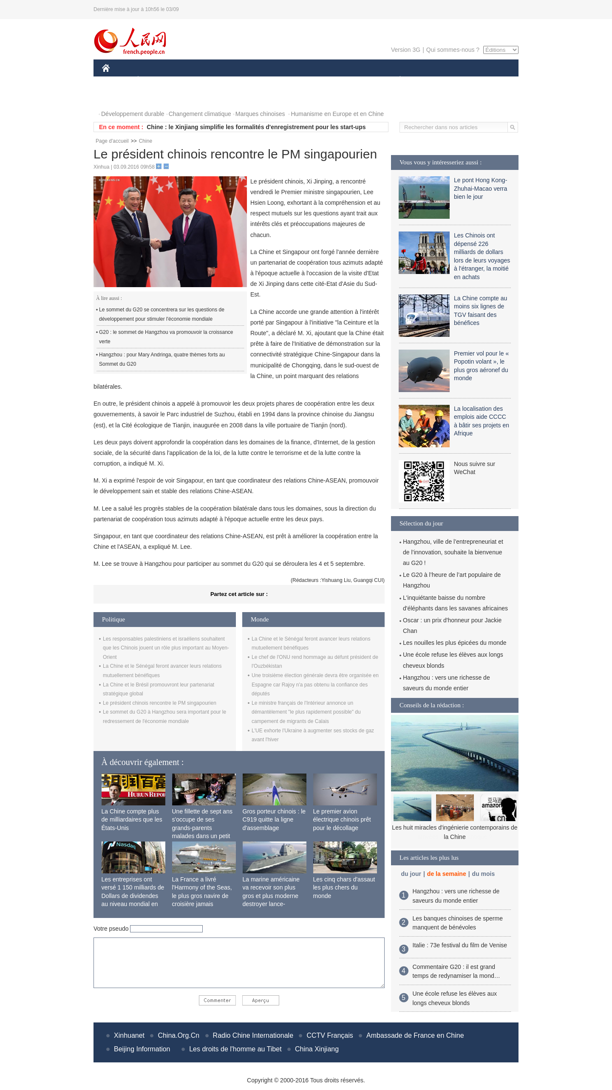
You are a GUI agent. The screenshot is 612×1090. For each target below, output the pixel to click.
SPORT (429, 80)
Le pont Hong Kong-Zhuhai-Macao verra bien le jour (480, 188)
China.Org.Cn (178, 1035)
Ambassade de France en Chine (415, 1035)
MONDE (192, 80)
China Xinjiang (317, 1049)
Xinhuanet (129, 1035)
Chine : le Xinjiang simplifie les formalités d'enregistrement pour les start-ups (256, 127)
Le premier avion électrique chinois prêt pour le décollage (342, 819)
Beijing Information (142, 1049)
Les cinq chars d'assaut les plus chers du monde (344, 887)
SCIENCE (265, 80)
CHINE (116, 80)
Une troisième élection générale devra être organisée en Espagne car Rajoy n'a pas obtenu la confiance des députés (315, 684)
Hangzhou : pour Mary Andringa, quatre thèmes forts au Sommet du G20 (162, 359)
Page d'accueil (112, 141)
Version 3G (405, 49)
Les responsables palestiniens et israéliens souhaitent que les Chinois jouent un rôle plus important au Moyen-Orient (166, 648)
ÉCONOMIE (153, 80)
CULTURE (303, 80)
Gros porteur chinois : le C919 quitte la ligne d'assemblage (274, 819)
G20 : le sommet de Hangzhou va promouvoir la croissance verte (166, 337)
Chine (145, 141)
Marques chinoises (260, 113)
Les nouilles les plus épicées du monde (455, 642)
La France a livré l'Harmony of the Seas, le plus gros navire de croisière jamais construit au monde (202, 896)
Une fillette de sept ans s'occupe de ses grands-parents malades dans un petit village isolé (202, 828)
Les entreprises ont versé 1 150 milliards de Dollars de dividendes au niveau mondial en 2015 (133, 896)
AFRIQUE (228, 80)
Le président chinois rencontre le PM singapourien (159, 703)
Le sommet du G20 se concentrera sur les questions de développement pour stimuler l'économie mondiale (161, 314)
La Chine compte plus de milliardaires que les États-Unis (132, 819)
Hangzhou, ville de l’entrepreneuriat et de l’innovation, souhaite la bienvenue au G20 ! (453, 552)
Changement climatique (200, 113)
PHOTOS (119, 97)
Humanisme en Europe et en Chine (337, 113)
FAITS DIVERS (349, 80)
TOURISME (465, 80)
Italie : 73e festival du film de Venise (460, 945)
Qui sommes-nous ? (452, 49)
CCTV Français (329, 1035)
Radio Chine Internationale (253, 1035)
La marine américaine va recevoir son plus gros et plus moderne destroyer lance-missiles (271, 896)
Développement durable (132, 113)
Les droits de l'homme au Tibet (235, 1049)
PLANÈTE (395, 80)
